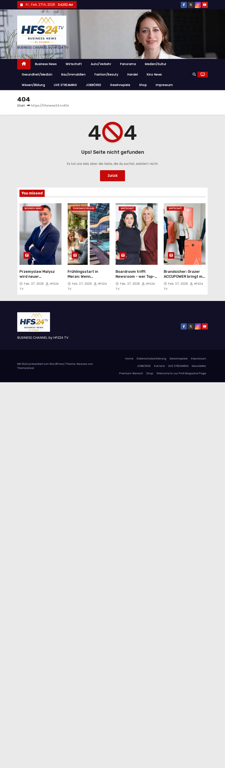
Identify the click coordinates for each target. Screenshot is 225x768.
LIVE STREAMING (65, 85)
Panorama (128, 64)
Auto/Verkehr (101, 64)
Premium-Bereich (131, 373)
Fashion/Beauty (106, 74)
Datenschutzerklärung (151, 358)
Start (21, 105)
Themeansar (25, 368)
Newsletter (199, 366)
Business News (46, 64)
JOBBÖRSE (93, 85)
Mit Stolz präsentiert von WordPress (41, 364)
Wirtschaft (74, 64)
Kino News (154, 74)
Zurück (112, 175)
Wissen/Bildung (33, 85)
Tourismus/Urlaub (83, 208)
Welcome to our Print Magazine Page (181, 373)
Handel (132, 74)
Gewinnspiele (120, 85)
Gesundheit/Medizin (37, 74)
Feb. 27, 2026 (34, 284)
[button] (194, 74)
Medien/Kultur (155, 64)
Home (129, 358)
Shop (143, 85)
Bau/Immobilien (73, 74)
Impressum (164, 85)
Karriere (159, 366)
